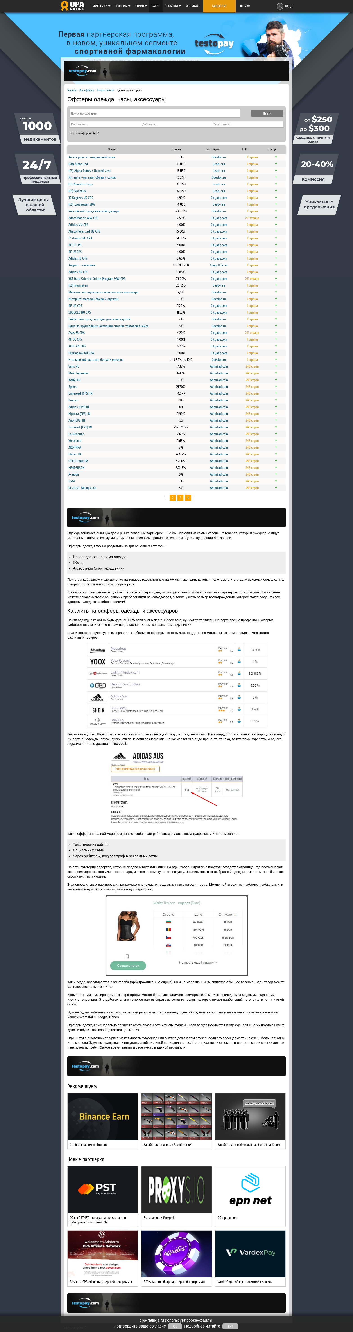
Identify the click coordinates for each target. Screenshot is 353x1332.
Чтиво (141, 6)
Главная (71, 90)
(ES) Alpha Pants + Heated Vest (89, 171)
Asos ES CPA (76, 333)
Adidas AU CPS (78, 272)
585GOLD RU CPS (79, 312)
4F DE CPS (75, 339)
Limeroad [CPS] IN (80, 393)
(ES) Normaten (78, 285)
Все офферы (86, 90)
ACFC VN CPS (77, 346)
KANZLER (74, 380)
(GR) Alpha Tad (78, 164)
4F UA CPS (75, 306)
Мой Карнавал (78, 373)
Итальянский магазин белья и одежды (95, 360)
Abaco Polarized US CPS (84, 231)
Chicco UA (74, 454)
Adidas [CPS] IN (78, 407)
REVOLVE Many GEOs (82, 488)
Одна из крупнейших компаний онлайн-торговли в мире (108, 326)
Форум (245, 6)
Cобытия (173, 6)
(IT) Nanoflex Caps (80, 184)
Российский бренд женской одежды (93, 211)
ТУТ (230, 1326)
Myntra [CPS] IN (79, 414)
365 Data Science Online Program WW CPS (96, 279)
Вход (288, 6)
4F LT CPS (74, 245)
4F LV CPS (75, 252)
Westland (74, 441)
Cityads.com (219, 198)
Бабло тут (219, 6)
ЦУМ (71, 481)
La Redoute (76, 434)
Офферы (122, 6)
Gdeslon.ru (219, 157)
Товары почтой (105, 90)
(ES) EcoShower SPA (81, 204)
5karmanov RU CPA (81, 353)
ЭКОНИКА (74, 447)
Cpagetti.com (219, 265)
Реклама (192, 6)
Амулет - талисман (81, 265)
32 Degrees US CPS (80, 198)
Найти (267, 113)
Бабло (155, 6)
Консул (73, 400)
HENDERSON (76, 468)
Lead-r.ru (219, 164)
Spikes (72, 387)
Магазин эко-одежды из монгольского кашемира (103, 292)
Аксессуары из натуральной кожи (91, 157)
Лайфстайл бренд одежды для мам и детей (99, 319)
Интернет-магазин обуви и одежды (93, 299)
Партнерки (100, 6)
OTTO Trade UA (78, 461)
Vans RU (73, 366)
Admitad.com (219, 366)
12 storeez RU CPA (80, 238)
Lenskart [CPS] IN (80, 427)
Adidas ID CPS (77, 258)
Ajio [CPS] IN (76, 420)
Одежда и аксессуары (129, 90)
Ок (175, 1326)
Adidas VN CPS (78, 225)
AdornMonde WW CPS (83, 218)
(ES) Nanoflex (77, 191)
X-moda (73, 474)
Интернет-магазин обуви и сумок (92, 177)
